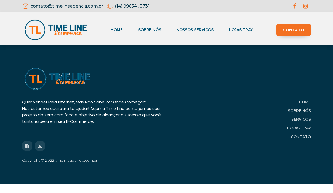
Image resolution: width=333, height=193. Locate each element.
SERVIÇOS (301, 119)
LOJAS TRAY (299, 127)
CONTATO (293, 30)
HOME (305, 101)
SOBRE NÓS (299, 110)
